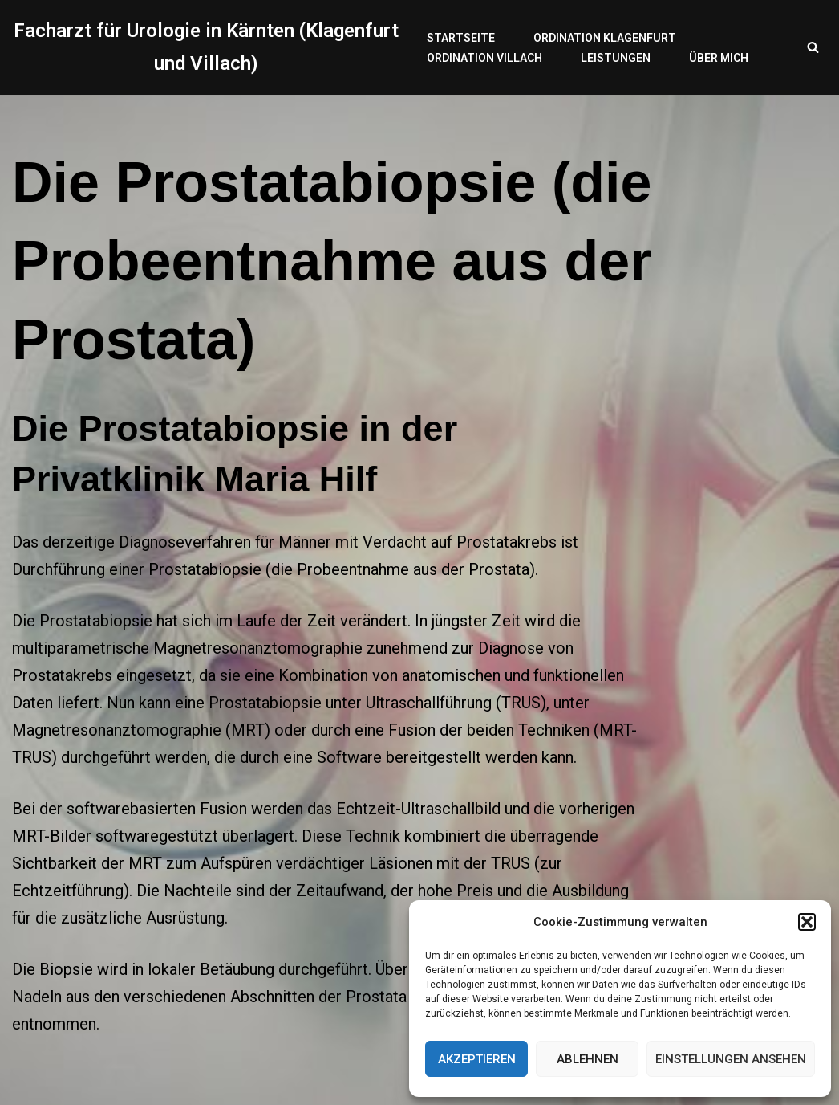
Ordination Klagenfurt (604, 37)
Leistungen (616, 57)
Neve (27, 1076)
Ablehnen (587, 1059)
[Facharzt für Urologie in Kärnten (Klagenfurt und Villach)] (205, 47)
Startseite (461, 37)
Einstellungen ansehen (730, 1059)
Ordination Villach (484, 57)
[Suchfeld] (813, 47)
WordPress (173, 1076)
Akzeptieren (477, 1059)
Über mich (718, 57)
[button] (807, 922)
